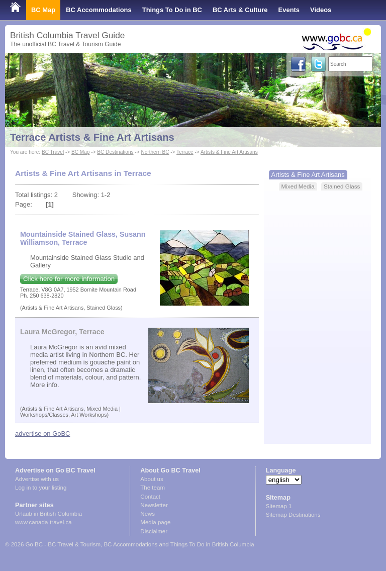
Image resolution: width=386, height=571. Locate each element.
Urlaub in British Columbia (48, 514)
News (147, 514)
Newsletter (153, 505)
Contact (150, 497)
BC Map (43, 10)
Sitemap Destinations (293, 515)
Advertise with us (37, 479)
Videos (320, 10)
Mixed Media (298, 186)
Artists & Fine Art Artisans (229, 152)
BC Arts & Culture (240, 10)
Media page (155, 522)
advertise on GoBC (42, 433)
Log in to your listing (40, 488)
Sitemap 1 (279, 506)
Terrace (185, 152)
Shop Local (27, 30)
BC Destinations (115, 152)
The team (152, 488)
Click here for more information (69, 278)
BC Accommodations (99, 10)
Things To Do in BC (172, 10)
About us (151, 479)
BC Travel (53, 152)
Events (289, 10)
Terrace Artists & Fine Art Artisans (92, 137)
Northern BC (155, 152)
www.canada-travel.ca (43, 522)
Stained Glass (342, 186)
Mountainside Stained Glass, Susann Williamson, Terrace (82, 238)
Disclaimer (153, 531)
